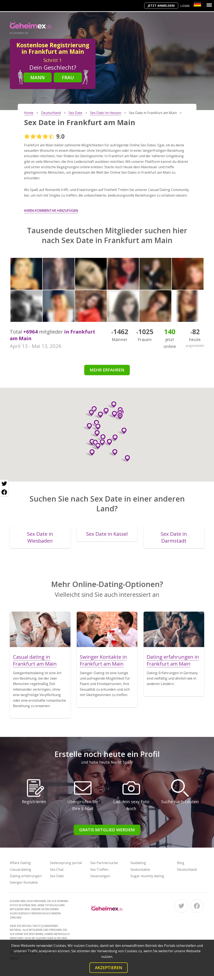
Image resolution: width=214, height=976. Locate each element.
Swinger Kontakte (24, 882)
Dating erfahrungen (26, 876)
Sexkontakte (140, 869)
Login (185, 6)
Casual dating (20, 869)
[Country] (197, 4)
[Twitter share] (4, 484)
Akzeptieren (108, 967)
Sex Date (57, 876)
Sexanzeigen (100, 876)
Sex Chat (57, 869)
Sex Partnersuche (104, 863)
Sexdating (138, 863)
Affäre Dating (20, 863)
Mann (37, 77)
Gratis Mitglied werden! (107, 830)
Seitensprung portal (66, 863)
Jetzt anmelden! (161, 6)
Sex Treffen (99, 869)
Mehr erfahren (107, 370)
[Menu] (209, 5)
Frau (68, 77)
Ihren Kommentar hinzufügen (51, 210)
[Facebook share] (4, 492)
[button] (112, 414)
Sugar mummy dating (147, 876)
